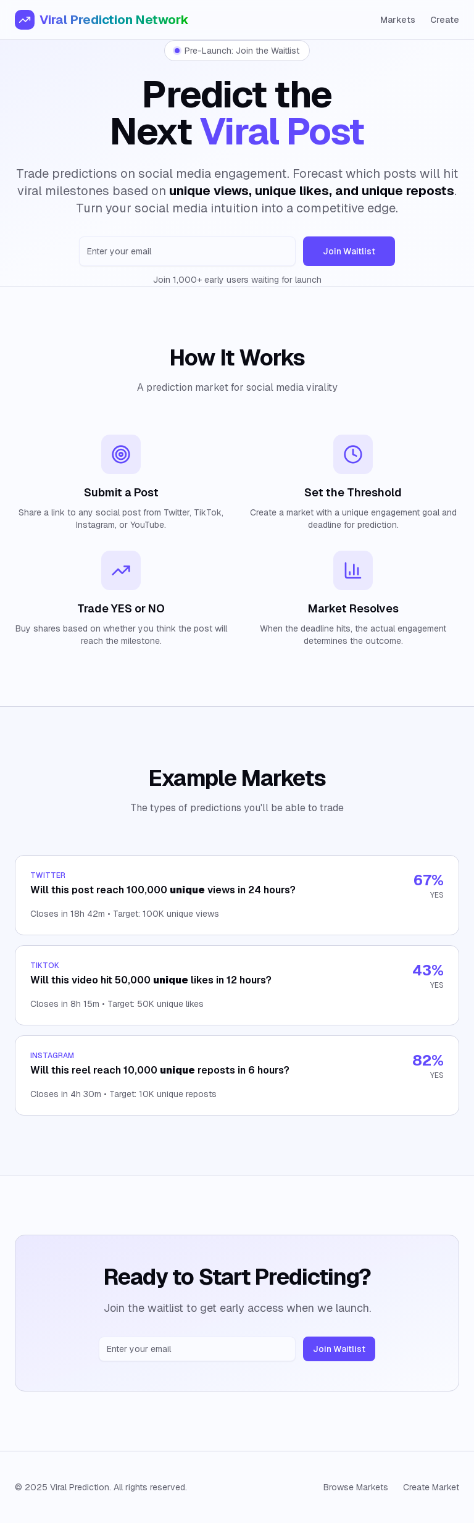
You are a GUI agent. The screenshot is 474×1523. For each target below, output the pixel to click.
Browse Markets (355, 1487)
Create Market (431, 1487)
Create (444, 19)
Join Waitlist (349, 251)
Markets (397, 19)
